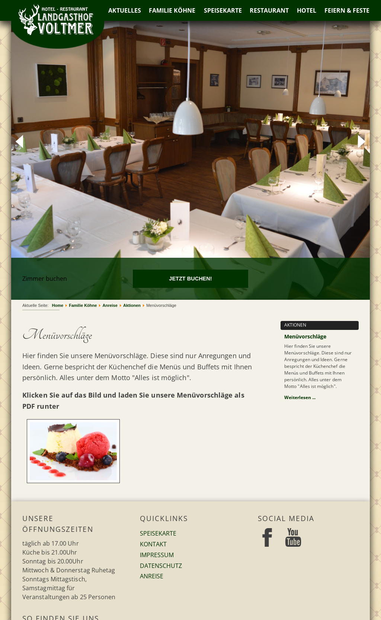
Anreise (151, 576)
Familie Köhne (172, 10)
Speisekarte (223, 10)
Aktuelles (124, 10)
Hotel (307, 10)
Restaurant (269, 10)
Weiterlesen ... (300, 397)
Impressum (157, 555)
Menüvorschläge (305, 336)
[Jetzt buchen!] (191, 279)
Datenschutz (161, 566)
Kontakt (153, 544)
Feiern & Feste (347, 10)
